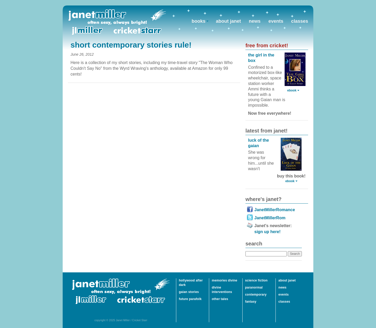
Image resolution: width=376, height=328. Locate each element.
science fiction (256, 280)
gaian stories (189, 292)
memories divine (224, 280)
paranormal (254, 287)
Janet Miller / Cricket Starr (117, 22)
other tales (220, 299)
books (198, 21)
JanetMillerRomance (274, 210)
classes (299, 21)
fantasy (250, 301)
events (275, 21)
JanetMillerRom (269, 218)
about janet (228, 21)
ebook (291, 90)
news (255, 21)
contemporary (256, 294)
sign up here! (267, 231)
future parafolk (190, 299)
